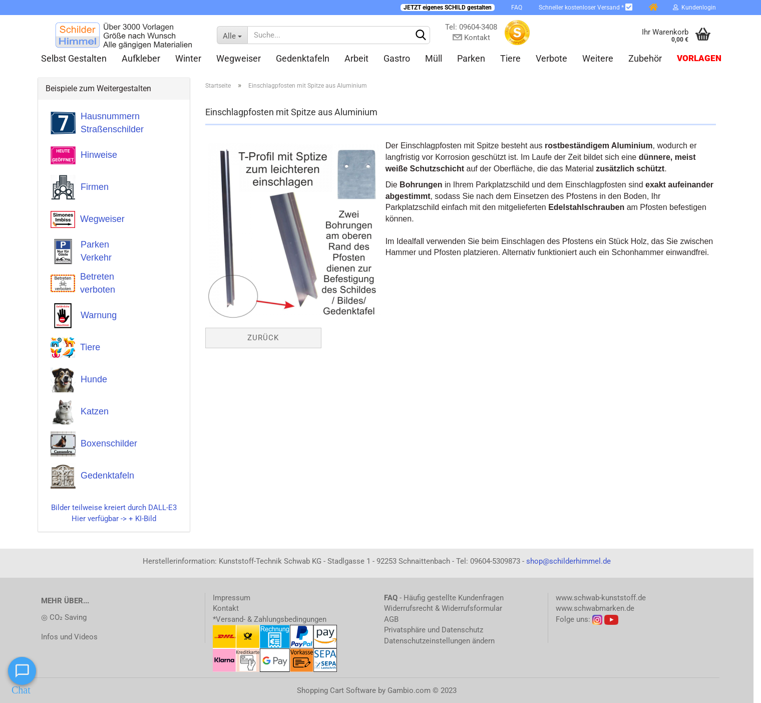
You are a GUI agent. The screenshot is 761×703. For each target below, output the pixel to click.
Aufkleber (141, 58)
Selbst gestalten (74, 58)
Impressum (231, 597)
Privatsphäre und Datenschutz (433, 629)
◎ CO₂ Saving (64, 617)
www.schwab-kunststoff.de (601, 597)
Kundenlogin (694, 7)
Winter (188, 58)
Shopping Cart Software (336, 690)
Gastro (397, 58)
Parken (471, 58)
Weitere (597, 58)
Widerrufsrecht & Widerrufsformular (443, 608)
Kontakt (226, 608)
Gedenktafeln (302, 58)
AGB (391, 619)
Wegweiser (238, 58)
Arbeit (356, 58)
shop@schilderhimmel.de (568, 561)
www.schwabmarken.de (595, 608)
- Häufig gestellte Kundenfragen (444, 597)
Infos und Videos (69, 636)
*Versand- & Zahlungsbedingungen (269, 619)
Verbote (551, 58)
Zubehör (645, 58)
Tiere (510, 58)
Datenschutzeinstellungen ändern (439, 640)
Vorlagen (699, 58)
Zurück (263, 337)
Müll (433, 58)
